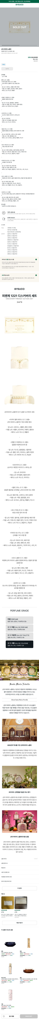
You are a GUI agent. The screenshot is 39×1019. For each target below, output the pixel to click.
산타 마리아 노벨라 (6, 49)
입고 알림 (11, 1016)
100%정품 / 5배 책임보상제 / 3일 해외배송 (19, 1)
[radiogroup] (7, 910)
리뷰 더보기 (19, 923)
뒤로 (2, 5)
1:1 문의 (19, 888)
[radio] (1, 910)
